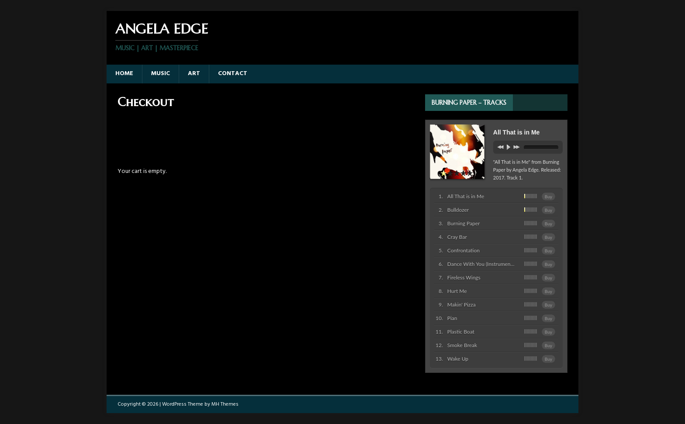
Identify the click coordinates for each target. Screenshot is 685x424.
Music (160, 74)
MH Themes (225, 404)
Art (194, 74)
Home (124, 74)
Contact (232, 74)
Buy (548, 196)
